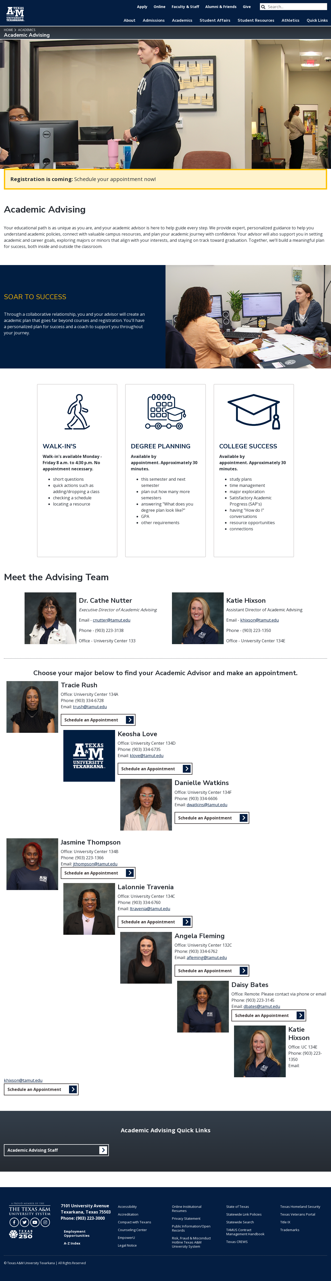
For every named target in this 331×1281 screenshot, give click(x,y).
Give (247, 6)
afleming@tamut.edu (207, 957)
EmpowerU (126, 1237)
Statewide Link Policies (244, 1214)
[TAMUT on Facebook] (14, 1222)
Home (8, 30)
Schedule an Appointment (91, 720)
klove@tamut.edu (146, 755)
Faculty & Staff (185, 6)
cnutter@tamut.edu (111, 620)
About (130, 20)
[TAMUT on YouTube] (35, 1222)
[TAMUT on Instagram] (45, 1222)
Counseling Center (132, 1229)
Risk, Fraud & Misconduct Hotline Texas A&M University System (191, 1242)
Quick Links (317, 20)
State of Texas (237, 1206)
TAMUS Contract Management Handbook (245, 1231)
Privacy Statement (186, 1218)
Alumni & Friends (221, 6)
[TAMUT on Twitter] (24, 1222)
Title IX (285, 1222)
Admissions (154, 20)
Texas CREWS (237, 1241)
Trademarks (289, 1229)
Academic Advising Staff (32, 1150)
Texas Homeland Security (300, 1206)
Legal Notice (127, 1245)
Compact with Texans (134, 1222)
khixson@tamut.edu (259, 620)
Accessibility (127, 1206)
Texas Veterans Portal (297, 1214)
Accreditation (128, 1214)
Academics (182, 20)
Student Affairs (215, 20)
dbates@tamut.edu (262, 1006)
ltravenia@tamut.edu (150, 908)
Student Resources (256, 20)
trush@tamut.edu (90, 707)
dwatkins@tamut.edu (207, 805)
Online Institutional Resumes (186, 1208)
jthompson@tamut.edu (95, 864)
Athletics (290, 20)
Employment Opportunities (76, 1233)
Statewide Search (240, 1222)
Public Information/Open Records (191, 1228)
